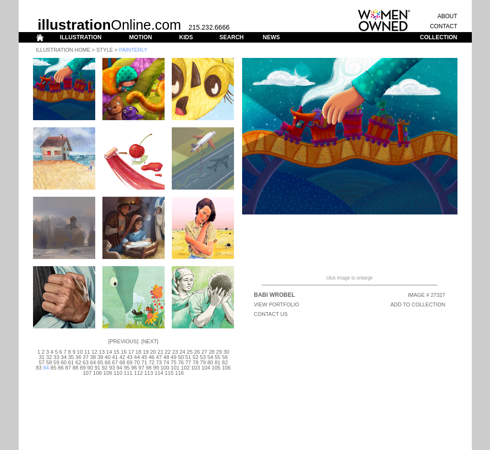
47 (159, 357)
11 (87, 352)
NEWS (271, 37)
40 (108, 357)
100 (164, 368)
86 (61, 368)
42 (122, 357)
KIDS (186, 37)
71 (144, 362)
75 (174, 362)
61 (71, 362)
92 (105, 368)
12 (94, 352)
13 (102, 352)
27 (204, 352)
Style (104, 50)
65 (100, 362)
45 (144, 357)
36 (78, 357)
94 (119, 368)
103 (195, 368)
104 (205, 368)
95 (127, 368)
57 (42, 362)
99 (156, 368)
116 (179, 373)
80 (210, 362)
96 (134, 368)
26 (197, 352)
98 (149, 368)
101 (175, 368)
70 (137, 362)
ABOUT (447, 16)
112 (138, 373)
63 (86, 362)
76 (181, 362)
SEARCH (232, 37)
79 (203, 362)
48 (166, 357)
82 (225, 362)
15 (116, 352)
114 (159, 373)
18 (138, 352)
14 (109, 352)
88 (75, 368)
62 (78, 362)
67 (115, 362)
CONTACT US (271, 314)
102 (185, 368)
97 (141, 368)
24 (182, 352)
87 (68, 368)
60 (64, 362)
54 (210, 357)
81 (217, 362)
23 (175, 352)
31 (42, 357)
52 (196, 357)
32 (49, 357)
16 (123, 352)
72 (152, 362)
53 (203, 357)
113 (148, 373)
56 (225, 357)
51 (188, 357)
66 (108, 362)
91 (97, 368)
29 (219, 352)
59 (56, 362)
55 (217, 357)
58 (49, 362)
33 (56, 357)
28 (211, 352)
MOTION (140, 37)
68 (122, 362)
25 (189, 352)
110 (117, 373)
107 (87, 373)
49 (174, 357)
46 (152, 357)
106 (226, 368)
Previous (123, 341)
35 (71, 357)
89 (83, 368)
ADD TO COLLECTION (417, 304)
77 (188, 362)
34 (64, 357)
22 (167, 352)
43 (130, 357)
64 (93, 362)
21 (160, 352)
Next (149, 341)
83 (39, 368)
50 (181, 357)
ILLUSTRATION (80, 37)
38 (93, 357)
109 (107, 373)
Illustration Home (63, 50)
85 (53, 368)
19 (145, 352)
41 (115, 357)
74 (166, 362)
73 (159, 362)
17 (131, 352)
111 (128, 373)
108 (97, 373)
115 (169, 373)
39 (100, 357)
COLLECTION (438, 37)
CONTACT (443, 26)
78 (196, 362)
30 (226, 352)
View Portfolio (277, 304)
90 (90, 368)
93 (112, 368)
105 (216, 368)
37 (86, 357)
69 (130, 362)
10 (80, 352)
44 (137, 357)
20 (153, 352)
